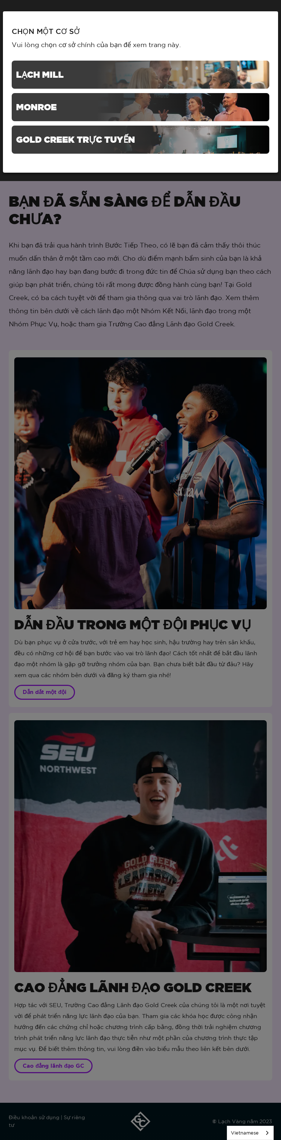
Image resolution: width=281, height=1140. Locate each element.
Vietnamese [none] (245, 1133)
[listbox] (250, 1133)
